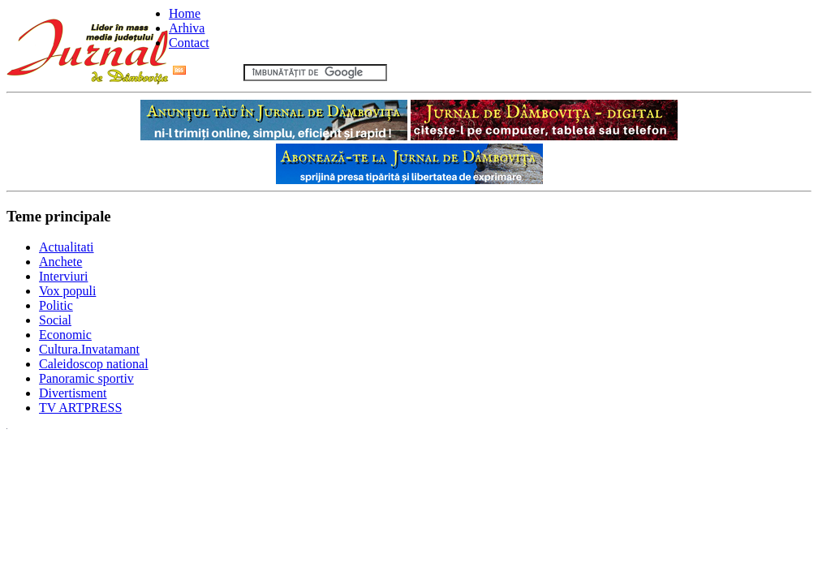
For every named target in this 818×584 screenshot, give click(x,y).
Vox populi (67, 291)
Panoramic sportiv (86, 378)
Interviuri (63, 276)
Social (55, 320)
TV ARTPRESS (80, 407)
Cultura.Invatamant (89, 349)
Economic (65, 334)
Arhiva (186, 28)
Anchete (60, 261)
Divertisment (73, 393)
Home (184, 13)
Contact (189, 42)
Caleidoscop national (94, 364)
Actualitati (66, 247)
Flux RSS (206, 72)
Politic (56, 305)
